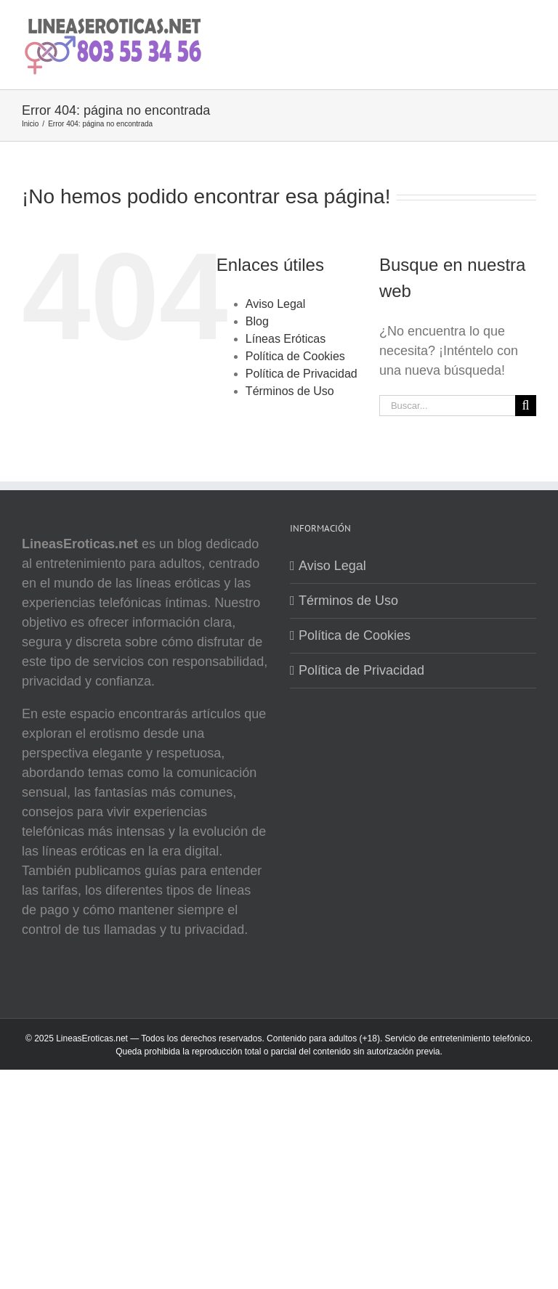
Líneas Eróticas (286, 339)
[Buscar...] (447, 405)
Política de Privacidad (301, 373)
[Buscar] (525, 405)
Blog (257, 321)
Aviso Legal (275, 304)
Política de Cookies (295, 356)
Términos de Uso (290, 391)
